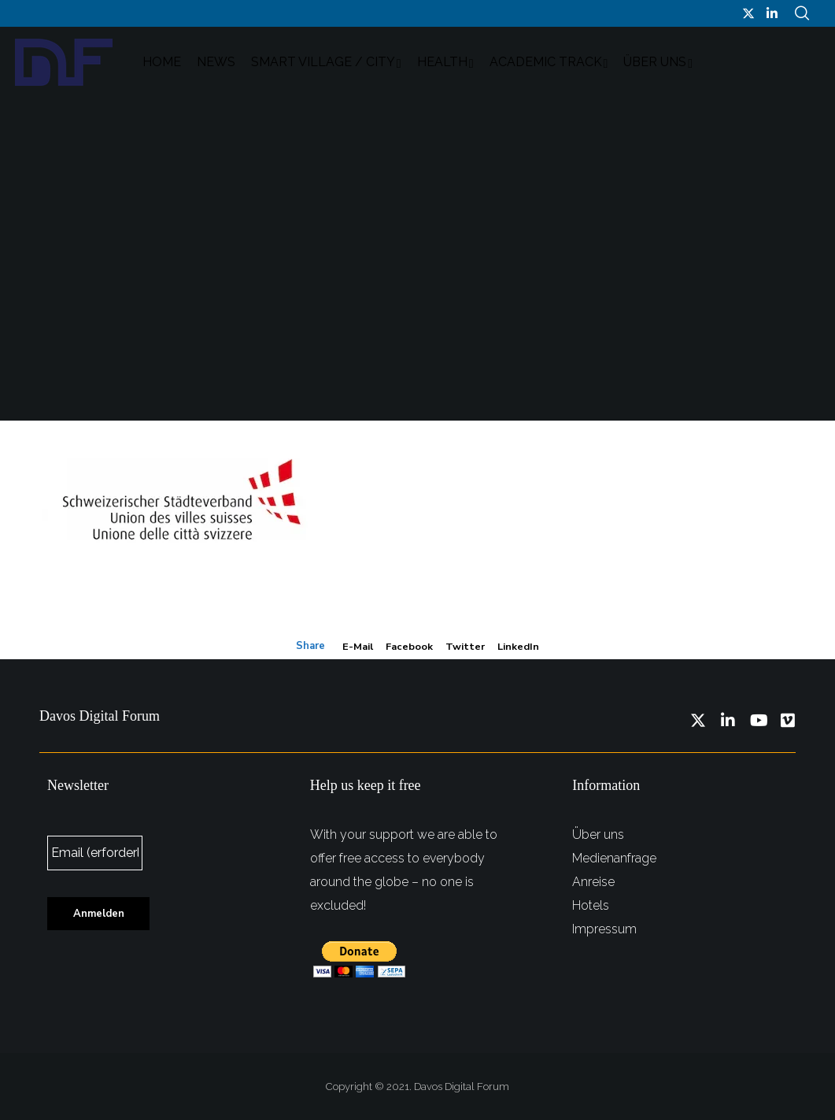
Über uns (598, 833)
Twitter (465, 646)
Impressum (604, 928)
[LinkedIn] (772, 13)
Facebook (409, 646)
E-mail (357, 646)
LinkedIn (518, 646)
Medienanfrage (614, 857)
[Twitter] (748, 13)
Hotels (590, 904)
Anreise (593, 880)
